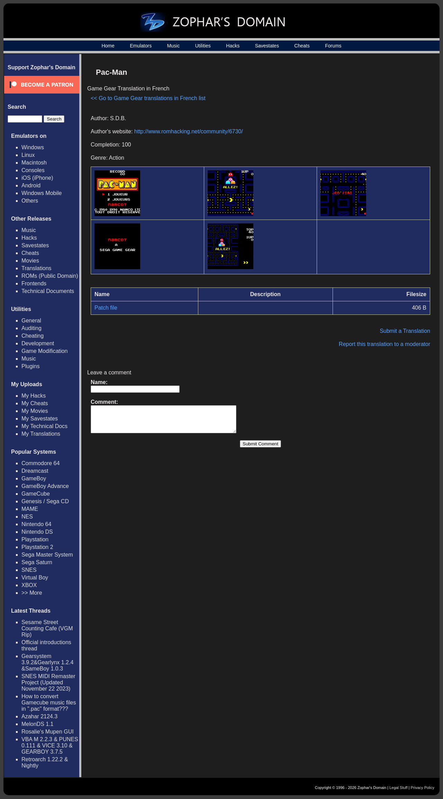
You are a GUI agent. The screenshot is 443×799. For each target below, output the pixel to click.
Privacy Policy (422, 787)
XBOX (29, 585)
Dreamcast (34, 471)
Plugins (30, 366)
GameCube (35, 494)
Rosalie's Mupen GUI (47, 732)
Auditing (31, 328)
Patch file (105, 308)
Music (173, 45)
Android (30, 185)
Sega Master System (47, 555)
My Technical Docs (44, 426)
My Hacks (33, 396)
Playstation (34, 539)
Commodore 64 (40, 463)
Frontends (33, 283)
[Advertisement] (371, 113)
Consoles (33, 170)
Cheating (32, 336)
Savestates (267, 45)
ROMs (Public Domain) (49, 276)
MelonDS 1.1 (37, 724)
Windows (32, 147)
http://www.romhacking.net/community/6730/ (188, 131)
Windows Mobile (41, 193)
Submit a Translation (405, 331)
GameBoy (33, 478)
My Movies (34, 411)
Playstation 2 (37, 547)
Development (37, 343)
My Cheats (34, 403)
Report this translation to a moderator (384, 344)
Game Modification (44, 351)
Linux (28, 155)
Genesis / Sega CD (45, 501)
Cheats (301, 45)
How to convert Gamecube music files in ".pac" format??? (48, 702)
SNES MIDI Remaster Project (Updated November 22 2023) (48, 682)
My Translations (40, 434)
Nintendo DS (37, 532)
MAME (29, 509)
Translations (36, 268)
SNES (29, 570)
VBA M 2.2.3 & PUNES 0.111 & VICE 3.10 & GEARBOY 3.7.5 (49, 745)
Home (107, 45)
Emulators (141, 45)
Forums (333, 45)
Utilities (203, 45)
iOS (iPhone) (37, 178)
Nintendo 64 (36, 524)
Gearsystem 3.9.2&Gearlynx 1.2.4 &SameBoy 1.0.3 (47, 662)
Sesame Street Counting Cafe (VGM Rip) (47, 628)
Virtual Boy (34, 577)
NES (27, 517)
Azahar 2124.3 (39, 716)
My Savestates (39, 418)
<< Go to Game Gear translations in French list (148, 98)
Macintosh (34, 163)
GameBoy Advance (45, 486)
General (31, 320)
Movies (30, 261)
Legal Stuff (398, 787)
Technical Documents (47, 291)
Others (29, 201)
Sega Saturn (36, 562)
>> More (31, 593)
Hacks (232, 45)
